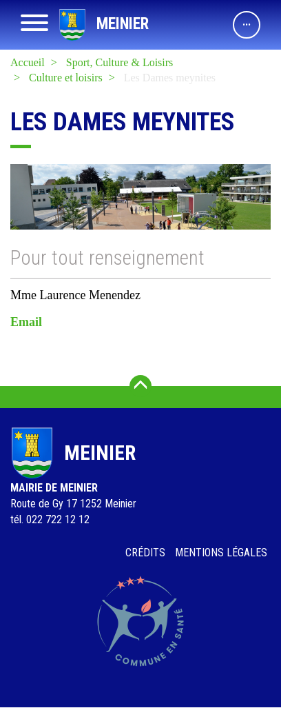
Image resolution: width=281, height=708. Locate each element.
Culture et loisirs (66, 77)
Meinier (122, 23)
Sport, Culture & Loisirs (120, 62)
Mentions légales (221, 552)
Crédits (145, 552)
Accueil (27, 62)
